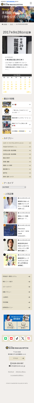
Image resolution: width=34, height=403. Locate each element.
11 (4, 84)
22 (21, 86)
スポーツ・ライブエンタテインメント (16, 143)
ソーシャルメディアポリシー (17, 375)
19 (8, 86)
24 (29, 86)
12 (8, 84)
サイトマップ (11, 371)
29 (21, 88)
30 (25, 88)
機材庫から (16, 169)
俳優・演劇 (16, 161)
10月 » (29, 92)
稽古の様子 (16, 158)
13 (12, 84)
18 (4, 86)
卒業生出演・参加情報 (16, 150)
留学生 (16, 173)
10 (29, 82)
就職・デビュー (16, 292)
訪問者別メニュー (16, 307)
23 (25, 86)
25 (4, 88)
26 (8, 88)
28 (16, 88)
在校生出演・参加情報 (16, 154)
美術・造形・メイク (16, 176)
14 (16, 84)
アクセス (18, 358)
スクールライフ (16, 287)
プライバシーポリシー (21, 371)
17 (29, 84)
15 (21, 84)
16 (25, 84)
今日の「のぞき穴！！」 (16, 147)
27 (12, 88)
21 (16, 86)
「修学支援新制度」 (10, 1)
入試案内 (16, 297)
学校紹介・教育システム (16, 276)
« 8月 (5, 92)
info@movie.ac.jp (17, 366)
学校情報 (16, 302)
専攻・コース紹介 (16, 281)
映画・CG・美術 (16, 165)
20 (12, 86)
